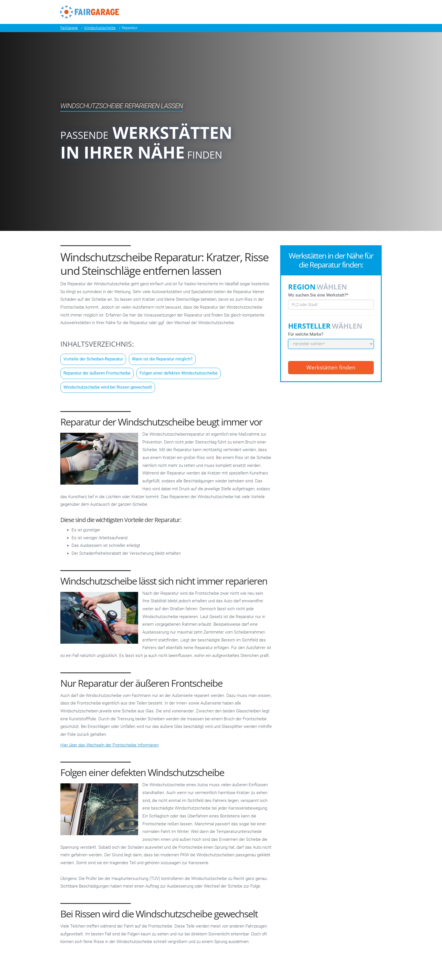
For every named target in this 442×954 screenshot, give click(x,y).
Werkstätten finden (330, 367)
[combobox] (331, 304)
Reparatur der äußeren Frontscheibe (97, 373)
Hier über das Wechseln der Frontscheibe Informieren (109, 745)
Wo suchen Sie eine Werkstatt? (318, 295)
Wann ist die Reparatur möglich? (162, 359)
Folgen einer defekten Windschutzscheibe (179, 373)
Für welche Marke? (305, 334)
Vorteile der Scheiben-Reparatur (93, 359)
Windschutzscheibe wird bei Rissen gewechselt (107, 387)
